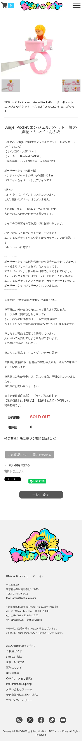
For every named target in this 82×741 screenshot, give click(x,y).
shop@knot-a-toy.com (24, 598)
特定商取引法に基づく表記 (22, 694)
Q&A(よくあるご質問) (19, 678)
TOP (7, 102)
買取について (14, 667)
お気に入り (14, 471)
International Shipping (18, 683)
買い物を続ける (19, 465)
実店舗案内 (12, 673)
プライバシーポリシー (19, 700)
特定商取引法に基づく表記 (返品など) (30, 438)
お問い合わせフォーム (19, 689)
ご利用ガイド (14, 651)
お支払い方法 (14, 656)
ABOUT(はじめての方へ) (20, 645)
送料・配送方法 (15, 662)
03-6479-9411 (20, 593)
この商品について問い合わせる (29, 454)
